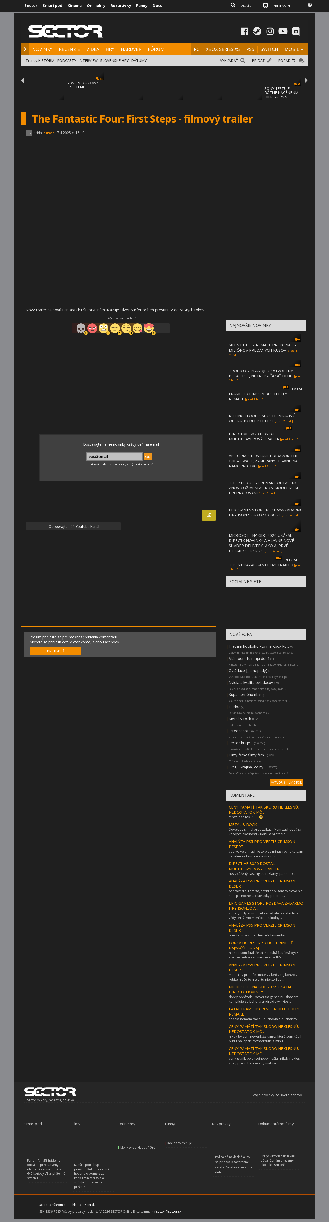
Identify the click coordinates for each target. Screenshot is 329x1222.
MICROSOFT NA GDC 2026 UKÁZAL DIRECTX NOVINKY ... (260, 989)
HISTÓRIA (46, 60)
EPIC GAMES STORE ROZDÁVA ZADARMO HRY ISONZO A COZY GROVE (266, 512)
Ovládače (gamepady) (248, 670)
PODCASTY (66, 60)
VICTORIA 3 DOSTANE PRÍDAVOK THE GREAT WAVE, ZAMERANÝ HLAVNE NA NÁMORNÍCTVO (263, 460)
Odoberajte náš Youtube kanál (73, 526)
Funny (142, 5)
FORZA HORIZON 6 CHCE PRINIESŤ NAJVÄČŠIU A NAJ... (261, 945)
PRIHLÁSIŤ (56, 650)
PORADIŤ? (286, 60)
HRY (110, 49)
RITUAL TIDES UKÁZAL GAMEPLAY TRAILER (263, 562)
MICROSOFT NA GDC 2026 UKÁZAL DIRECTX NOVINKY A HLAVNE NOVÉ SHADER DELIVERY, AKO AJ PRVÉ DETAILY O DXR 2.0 (261, 543)
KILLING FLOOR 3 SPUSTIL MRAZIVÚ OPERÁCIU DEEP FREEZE (262, 418)
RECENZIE (69, 49)
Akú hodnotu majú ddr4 (249, 658)
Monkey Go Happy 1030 (137, 1147)
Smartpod (52, 5)
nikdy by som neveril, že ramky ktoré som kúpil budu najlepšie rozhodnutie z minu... (265, 1038)
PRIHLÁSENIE (283, 5)
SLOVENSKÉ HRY (114, 60)
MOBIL (292, 49)
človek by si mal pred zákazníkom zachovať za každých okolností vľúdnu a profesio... (265, 831)
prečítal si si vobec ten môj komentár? (258, 935)
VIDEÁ (92, 49)
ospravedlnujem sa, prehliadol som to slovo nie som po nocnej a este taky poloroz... (266, 893)
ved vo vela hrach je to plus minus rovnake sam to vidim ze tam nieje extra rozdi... (266, 853)
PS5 (250, 49)
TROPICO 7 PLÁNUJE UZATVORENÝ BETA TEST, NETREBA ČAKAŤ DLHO (261, 373)
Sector (31, 5)
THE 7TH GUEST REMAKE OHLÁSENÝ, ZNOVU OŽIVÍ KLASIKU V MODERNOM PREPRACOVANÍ (263, 487)
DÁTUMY (139, 60)
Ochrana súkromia (52, 1204)
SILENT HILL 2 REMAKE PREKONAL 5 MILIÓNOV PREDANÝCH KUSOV (262, 347)
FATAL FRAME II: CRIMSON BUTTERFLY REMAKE (266, 393)
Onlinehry (96, 5)
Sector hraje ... (241, 742)
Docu (157, 5)
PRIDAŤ (258, 60)
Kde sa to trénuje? (180, 1143)
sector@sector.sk (168, 1211)
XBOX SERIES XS (223, 49)
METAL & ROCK (243, 824)
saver (49, 132)
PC (196, 49)
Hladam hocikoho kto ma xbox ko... (259, 646)
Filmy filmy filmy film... (247, 754)
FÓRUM (156, 49)
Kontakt (90, 1204)
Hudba (234, 706)
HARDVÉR (131, 49)
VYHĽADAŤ (229, 60)
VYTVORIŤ (278, 782)
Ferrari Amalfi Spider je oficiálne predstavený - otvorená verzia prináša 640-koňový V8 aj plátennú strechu (46, 1169)
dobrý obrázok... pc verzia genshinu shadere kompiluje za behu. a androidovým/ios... (264, 999)
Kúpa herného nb (244, 694)
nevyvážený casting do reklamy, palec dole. (262, 873)
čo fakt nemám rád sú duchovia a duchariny (263, 1019)
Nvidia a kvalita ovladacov (251, 682)
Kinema (75, 5)
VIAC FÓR (295, 782)
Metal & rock (240, 718)
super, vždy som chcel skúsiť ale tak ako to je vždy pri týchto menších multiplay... (264, 915)
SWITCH (269, 49)
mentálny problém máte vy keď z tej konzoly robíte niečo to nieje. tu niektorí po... (263, 977)
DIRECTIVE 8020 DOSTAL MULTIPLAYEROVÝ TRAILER (254, 436)
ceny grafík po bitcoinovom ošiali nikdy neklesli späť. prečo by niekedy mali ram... (265, 1060)
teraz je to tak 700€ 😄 (246, 817)
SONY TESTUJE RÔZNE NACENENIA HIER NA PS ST (281, 92)
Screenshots (240, 730)
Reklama (75, 1204)
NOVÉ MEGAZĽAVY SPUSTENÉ (82, 84)
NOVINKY (42, 49)
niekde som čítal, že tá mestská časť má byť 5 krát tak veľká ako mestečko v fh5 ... (264, 955)
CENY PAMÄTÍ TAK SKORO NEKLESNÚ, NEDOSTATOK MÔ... (264, 809)
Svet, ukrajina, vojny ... (248, 766)
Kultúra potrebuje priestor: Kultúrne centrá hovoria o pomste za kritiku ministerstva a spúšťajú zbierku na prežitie (91, 1176)
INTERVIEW (88, 60)
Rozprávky (121, 5)
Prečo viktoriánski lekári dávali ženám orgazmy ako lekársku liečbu (278, 1160)
